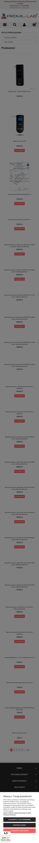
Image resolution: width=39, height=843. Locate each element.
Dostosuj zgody (19, 825)
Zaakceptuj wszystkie (19, 831)
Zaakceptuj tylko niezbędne (19, 819)
